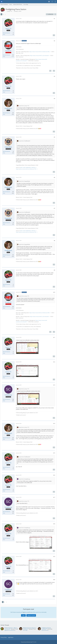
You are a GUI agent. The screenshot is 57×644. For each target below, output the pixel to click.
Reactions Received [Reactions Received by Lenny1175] (6, 32)
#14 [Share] (54, 423)
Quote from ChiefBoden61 (24, 141)
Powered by (28, 642)
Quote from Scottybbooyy (24, 479)
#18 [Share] (54, 523)
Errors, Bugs (25, 630)
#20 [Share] (54, 579)
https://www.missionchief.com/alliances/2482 (39, 51)
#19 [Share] (54, 556)
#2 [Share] (54, 40)
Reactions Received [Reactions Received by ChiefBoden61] (6, 112)
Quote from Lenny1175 (24, 105)
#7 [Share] (54, 208)
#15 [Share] (54, 453)
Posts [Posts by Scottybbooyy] (4, 400)
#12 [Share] (54, 362)
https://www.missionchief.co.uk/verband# (39, 55)
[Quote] (54, 35)
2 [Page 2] (4, 602)
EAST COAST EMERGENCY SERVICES (28, 167)
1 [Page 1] (1, 14)
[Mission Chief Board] (1, 1)
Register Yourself (31, 615)
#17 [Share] (54, 497)
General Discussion (45, 630)
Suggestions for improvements (9, 630)
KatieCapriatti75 (7, 629)
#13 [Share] (54, 385)
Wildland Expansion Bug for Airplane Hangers (33, 628)
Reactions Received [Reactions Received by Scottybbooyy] (6, 399)
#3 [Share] (54, 76)
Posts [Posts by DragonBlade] (4, 152)
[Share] (55, 14)
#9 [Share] (54, 270)
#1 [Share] (54, 18)
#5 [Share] (54, 137)
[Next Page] (5, 14)
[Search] (49, 1)
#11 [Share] (54, 337)
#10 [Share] (54, 292)
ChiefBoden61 (25, 629)
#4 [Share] (54, 98)
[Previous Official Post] (50, 332)
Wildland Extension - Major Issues (11, 628)
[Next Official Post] (50, 71)
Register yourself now (27, 612)
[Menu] (55, 1)
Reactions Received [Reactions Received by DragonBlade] (6, 151)
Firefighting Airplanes (46, 628)
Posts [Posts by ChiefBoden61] (4, 114)
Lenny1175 (9, 11)
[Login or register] (52, 1)
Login (23, 615)
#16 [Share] (54, 475)
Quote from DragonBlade (24, 181)
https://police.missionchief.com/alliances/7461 (26, 169)
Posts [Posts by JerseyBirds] (4, 56)
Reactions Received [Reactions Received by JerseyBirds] (6, 55)
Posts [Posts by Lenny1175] (4, 34)
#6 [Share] (54, 177)
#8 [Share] (54, 240)
